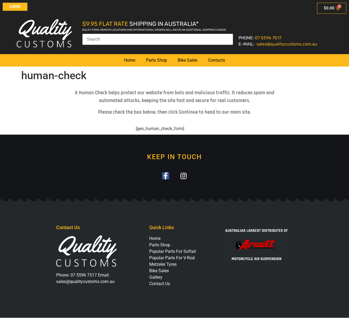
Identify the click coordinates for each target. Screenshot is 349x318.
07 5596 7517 (268, 37)
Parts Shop (156, 60)
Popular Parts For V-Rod (172, 258)
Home (129, 60)
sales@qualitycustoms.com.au (287, 44)
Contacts (216, 60)
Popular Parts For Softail (172, 251)
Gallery (155, 277)
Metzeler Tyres (163, 264)
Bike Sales (187, 60)
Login (15, 6)
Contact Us (159, 283)
